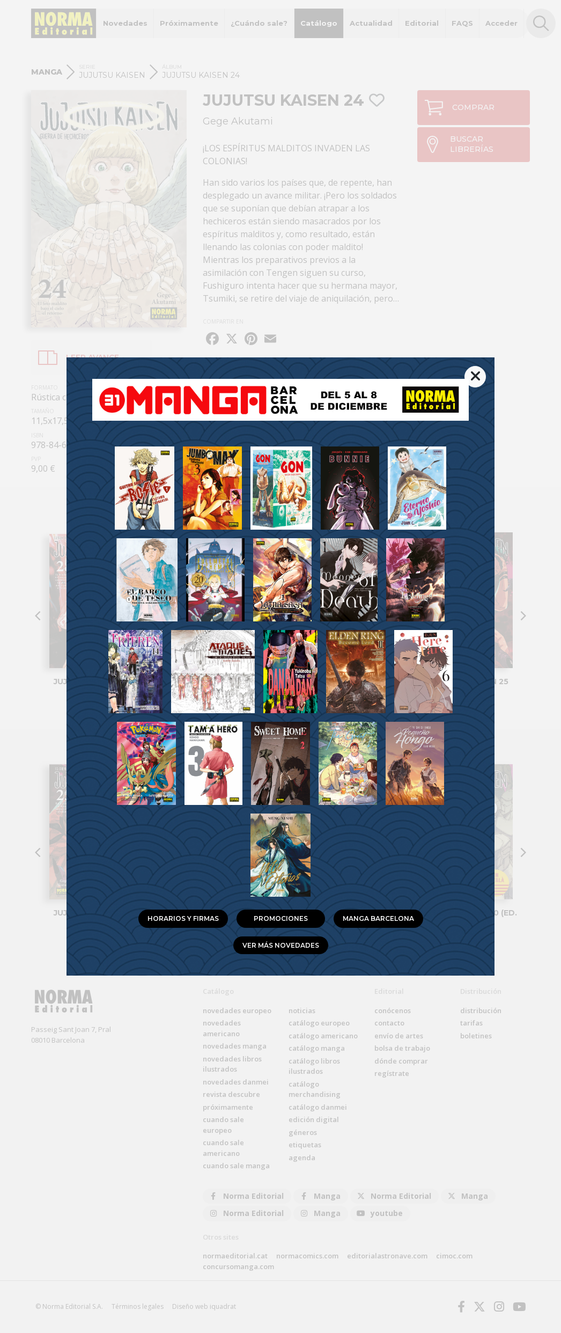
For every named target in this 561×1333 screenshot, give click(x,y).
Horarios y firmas (183, 918)
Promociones (281, 918)
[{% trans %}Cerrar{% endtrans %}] (475, 376)
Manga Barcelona (378, 918)
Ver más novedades (280, 945)
